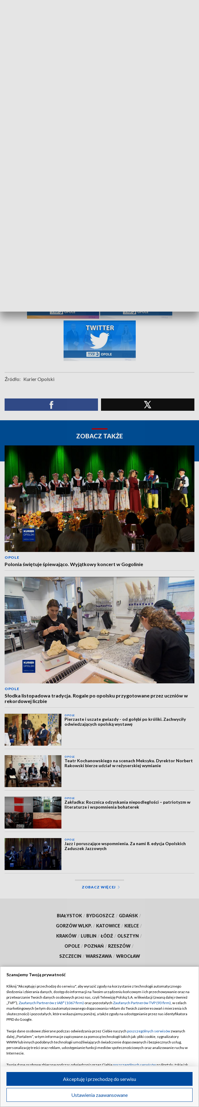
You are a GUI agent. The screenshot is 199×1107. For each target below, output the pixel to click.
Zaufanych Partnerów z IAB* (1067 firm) (51, 1002)
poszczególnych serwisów (148, 1031)
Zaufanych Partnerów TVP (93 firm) (142, 1002)
